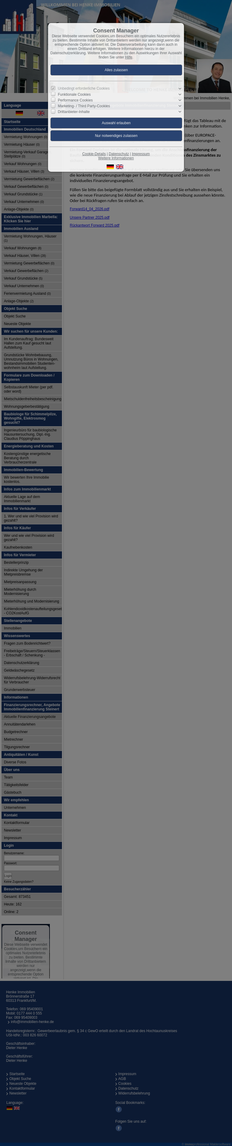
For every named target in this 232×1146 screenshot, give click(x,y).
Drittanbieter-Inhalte (74, 112)
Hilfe (128, 57)
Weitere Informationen (116, 158)
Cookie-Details (94, 154)
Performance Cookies (75, 100)
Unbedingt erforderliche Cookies (84, 88)
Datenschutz (119, 154)
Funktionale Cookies (74, 94)
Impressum (141, 154)
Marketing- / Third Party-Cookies (84, 106)
